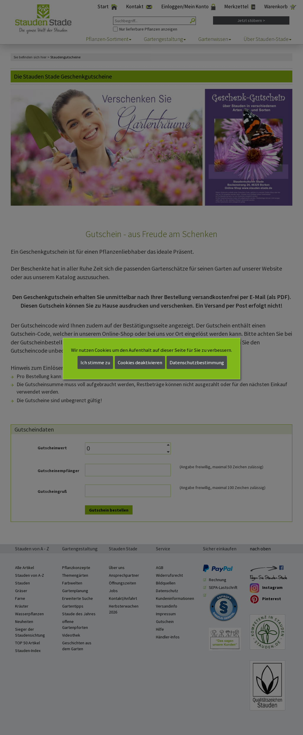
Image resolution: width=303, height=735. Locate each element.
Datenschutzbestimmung (197, 362)
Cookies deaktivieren (140, 362)
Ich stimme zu (95, 362)
